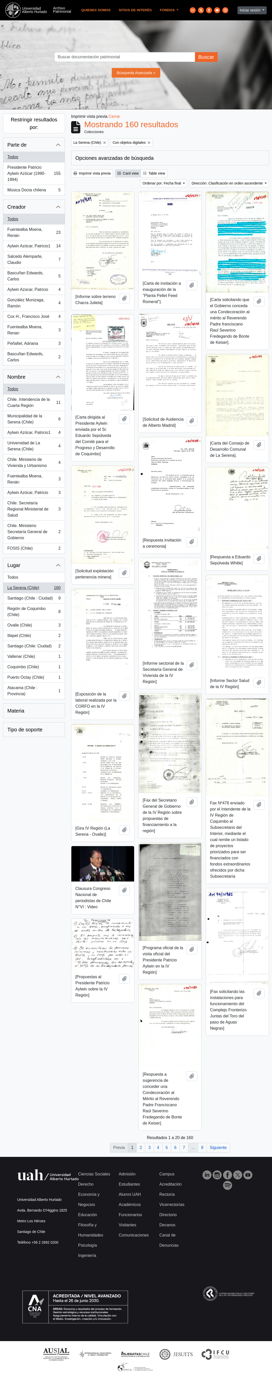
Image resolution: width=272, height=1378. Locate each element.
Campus (166, 1174)
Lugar (13, 565)
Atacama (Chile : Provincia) (34, 691)
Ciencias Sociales (94, 1174)
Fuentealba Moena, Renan (34, 330)
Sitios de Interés (135, 10)
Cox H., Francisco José (34, 318)
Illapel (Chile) (34, 637)
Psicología (87, 1245)
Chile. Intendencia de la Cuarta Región (34, 402)
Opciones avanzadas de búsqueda (114, 158)
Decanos (167, 1225)
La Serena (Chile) (34, 589)
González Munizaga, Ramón (34, 303)
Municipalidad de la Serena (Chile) (34, 419)
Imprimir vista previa (92, 173)
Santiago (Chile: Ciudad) (34, 647)
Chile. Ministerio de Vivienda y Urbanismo (34, 462)
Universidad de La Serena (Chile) (34, 446)
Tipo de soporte (24, 729)
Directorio (168, 1215)
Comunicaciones (134, 1235)
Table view (154, 173)
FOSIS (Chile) (34, 549)
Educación (87, 1215)
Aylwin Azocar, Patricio (34, 291)
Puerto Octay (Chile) (34, 678)
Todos (12, 157)
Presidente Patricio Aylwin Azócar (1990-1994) (34, 173)
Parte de (17, 145)
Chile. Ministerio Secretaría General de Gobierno (34, 531)
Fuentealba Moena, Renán (34, 232)
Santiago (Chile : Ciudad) (34, 599)
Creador (16, 207)
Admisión (127, 1174)
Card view (128, 173)
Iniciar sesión (251, 10)
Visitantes (127, 1225)
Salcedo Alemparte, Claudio (34, 259)
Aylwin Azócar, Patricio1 (34, 247)
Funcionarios (130, 1215)
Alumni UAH (130, 1194)
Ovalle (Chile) (34, 626)
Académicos (130, 1204)
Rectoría (166, 1194)
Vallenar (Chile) (34, 658)
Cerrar (114, 116)
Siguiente (218, 1147)
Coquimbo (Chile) (34, 668)
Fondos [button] (167, 10)
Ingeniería (87, 1255)
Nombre (16, 377)
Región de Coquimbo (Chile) (34, 611)
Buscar (206, 57)
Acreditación (170, 1184)
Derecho (85, 1184)
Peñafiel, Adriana (34, 344)
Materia (15, 711)
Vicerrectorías (171, 1204)
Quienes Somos (96, 10)
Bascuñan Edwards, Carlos (34, 276)
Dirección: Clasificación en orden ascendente (227, 183)
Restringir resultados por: (34, 123)
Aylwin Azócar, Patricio (34, 494)
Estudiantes (129, 1184)
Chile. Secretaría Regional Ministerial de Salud (34, 509)
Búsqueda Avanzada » (136, 72)
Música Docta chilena (34, 191)
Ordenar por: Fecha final (162, 183)
